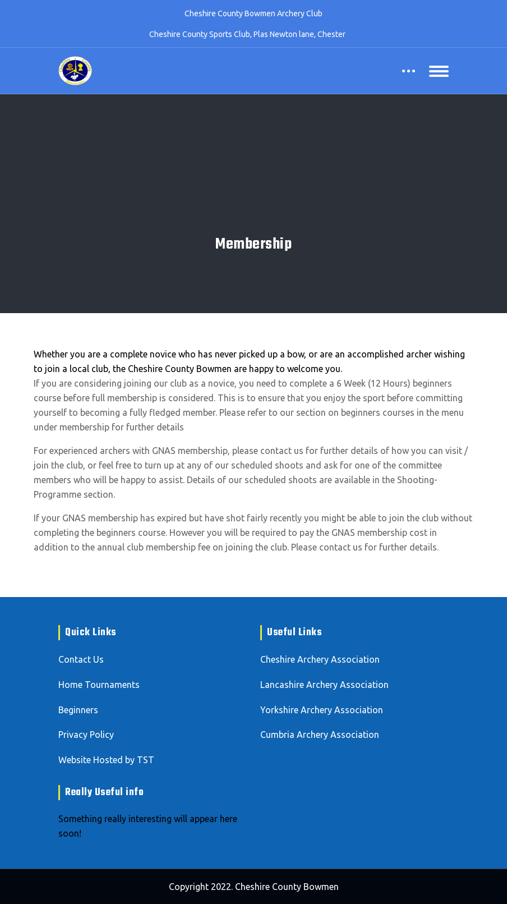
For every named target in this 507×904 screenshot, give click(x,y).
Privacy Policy (86, 734)
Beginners (78, 710)
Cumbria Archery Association (319, 734)
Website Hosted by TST (106, 760)
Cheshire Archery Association (320, 659)
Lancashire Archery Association (324, 685)
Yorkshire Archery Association (321, 710)
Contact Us (81, 659)
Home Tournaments (99, 685)
